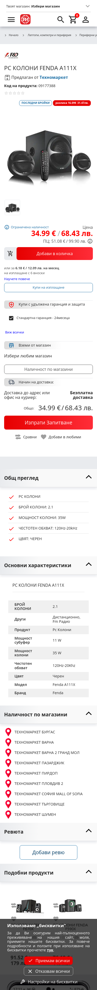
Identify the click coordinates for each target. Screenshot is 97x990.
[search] (61, 19)
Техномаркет (54, 77)
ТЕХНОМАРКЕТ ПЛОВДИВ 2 (33, 783)
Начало (11, 35)
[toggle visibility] (48, 478)
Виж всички (14, 332)
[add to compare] (17, 905)
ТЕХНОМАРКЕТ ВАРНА (29, 742)
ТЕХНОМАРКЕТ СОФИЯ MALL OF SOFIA (43, 794)
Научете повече (17, 278)
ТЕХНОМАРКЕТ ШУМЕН (30, 814)
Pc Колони (62, 629)
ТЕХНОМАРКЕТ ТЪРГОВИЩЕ (34, 804)
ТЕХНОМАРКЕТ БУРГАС (29, 732)
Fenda (58, 692)
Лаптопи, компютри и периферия (46, 35)
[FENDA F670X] (28, 904)
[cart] (73, 19)
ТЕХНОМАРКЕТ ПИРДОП (31, 773)
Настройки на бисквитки (48, 982)
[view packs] (48, 253)
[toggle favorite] (61, 437)
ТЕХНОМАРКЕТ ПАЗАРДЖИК (34, 763)
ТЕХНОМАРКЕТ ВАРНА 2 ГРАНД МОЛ (41, 753)
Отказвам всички (48, 971)
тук (50, 949)
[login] (85, 19)
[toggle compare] (26, 437)
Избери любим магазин (28, 356)
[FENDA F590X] (70, 904)
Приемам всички (48, 961)
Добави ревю (48, 852)
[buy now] (48, 423)
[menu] (11, 19)
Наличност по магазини (48, 369)
